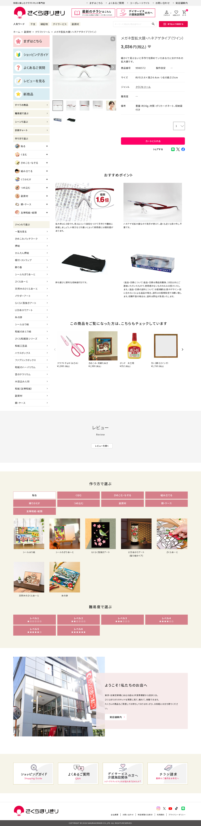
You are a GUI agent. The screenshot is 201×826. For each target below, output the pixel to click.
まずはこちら (96, 3)
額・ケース (23, 204)
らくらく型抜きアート (25, 303)
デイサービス (60, 24)
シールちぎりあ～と (25, 274)
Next (113, 67)
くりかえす (23, 179)
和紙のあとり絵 (23, 331)
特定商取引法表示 (145, 814)
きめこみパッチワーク (26, 238)
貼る (20, 146)
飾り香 (18, 267)
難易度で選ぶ (22, 113)
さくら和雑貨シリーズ (26, 338)
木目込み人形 (22, 381)
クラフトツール (42, 32)
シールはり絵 (22, 324)
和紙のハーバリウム (25, 367)
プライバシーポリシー (177, 814)
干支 (33, 24)
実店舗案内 (182, 3)
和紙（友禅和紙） (23, 388)
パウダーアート (23, 295)
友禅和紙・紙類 (26, 212)
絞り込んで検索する (173, 24)
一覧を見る (21, 231)
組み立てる (24, 171)
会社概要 (114, 814)
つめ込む (22, 187)
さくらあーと (21, 281)
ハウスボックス (22, 353)
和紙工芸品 (21, 345)
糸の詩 (18, 317)
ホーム (16, 32)
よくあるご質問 (116, 3)
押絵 (17, 246)
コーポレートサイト (140, 3)
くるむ (21, 154)
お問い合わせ (162, 3)
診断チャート (21, 130)
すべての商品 (21, 104)
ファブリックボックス (25, 360)
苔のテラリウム (23, 374)
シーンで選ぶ (21, 121)
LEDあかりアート (24, 310)
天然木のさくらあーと (26, 288)
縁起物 (44, 24)
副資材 (75, 24)
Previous (56, 67)
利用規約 (160, 814)
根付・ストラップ (23, 260)
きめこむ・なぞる (26, 162)
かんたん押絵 (22, 253)
